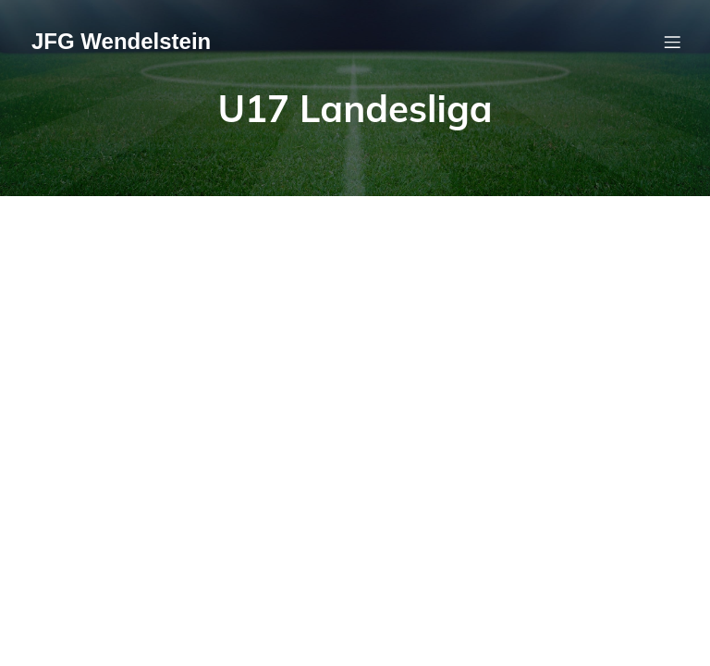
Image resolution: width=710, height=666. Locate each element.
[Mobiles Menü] (672, 41)
